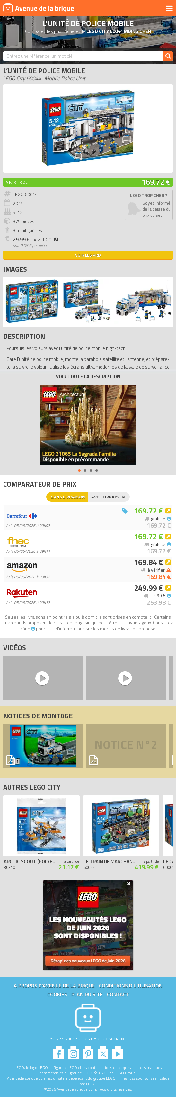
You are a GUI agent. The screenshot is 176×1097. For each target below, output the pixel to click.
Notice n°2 (126, 746)
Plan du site (87, 994)
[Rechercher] (168, 56)
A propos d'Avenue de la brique (54, 985)
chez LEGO (36, 239)
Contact (118, 994)
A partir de (17, 182)
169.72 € (156, 182)
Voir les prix (88, 255)
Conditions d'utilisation (131, 985)
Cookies (57, 994)
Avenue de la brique (38, 8)
